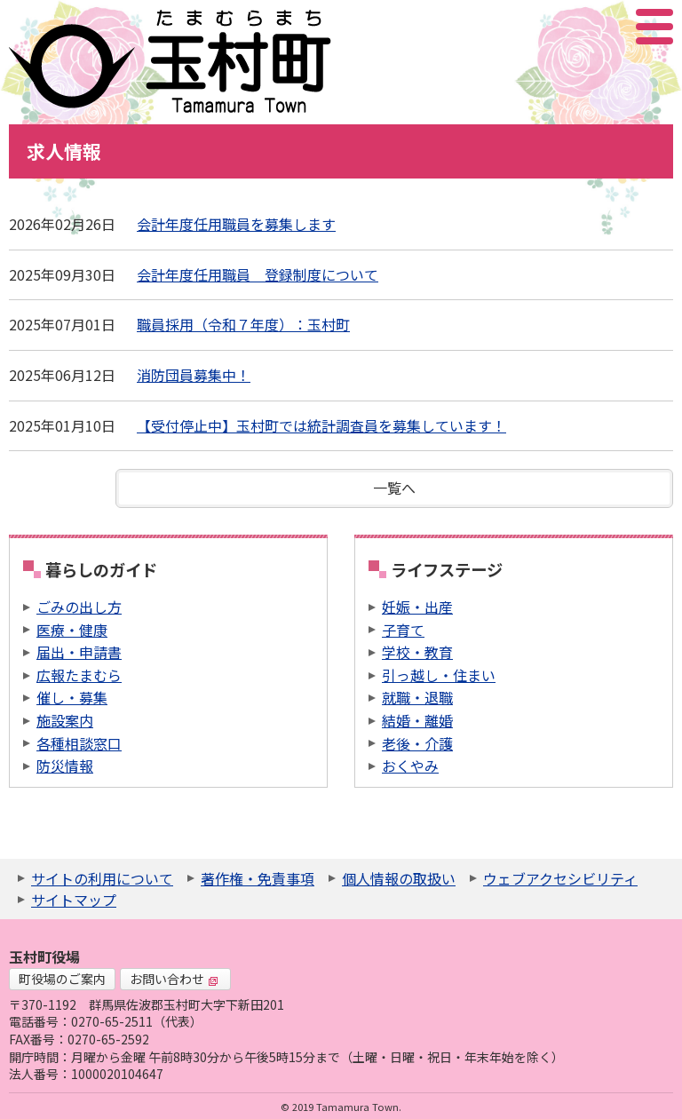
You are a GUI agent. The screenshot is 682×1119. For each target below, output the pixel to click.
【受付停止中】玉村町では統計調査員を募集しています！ (321, 425)
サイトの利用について (102, 878)
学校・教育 (417, 652)
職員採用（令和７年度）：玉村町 (243, 324)
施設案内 (64, 720)
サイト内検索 (565, 26)
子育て (403, 629)
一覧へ (394, 487)
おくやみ (410, 765)
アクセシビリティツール (607, 26)
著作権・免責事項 (257, 878)
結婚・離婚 (417, 720)
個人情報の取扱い (399, 878)
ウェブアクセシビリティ (560, 878)
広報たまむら (79, 675)
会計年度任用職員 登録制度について (257, 274)
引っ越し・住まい (439, 675)
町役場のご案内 (62, 979)
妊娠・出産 (417, 606)
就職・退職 (417, 697)
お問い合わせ (174, 979)
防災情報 (64, 765)
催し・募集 (71, 697)
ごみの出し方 (79, 606)
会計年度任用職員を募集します (236, 223)
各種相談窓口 (79, 743)
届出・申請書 (79, 652)
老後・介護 (417, 743)
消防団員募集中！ (193, 374)
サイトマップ (73, 899)
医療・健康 (71, 629)
